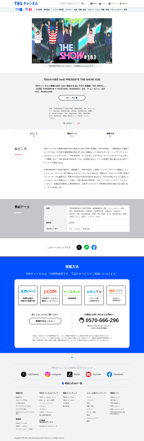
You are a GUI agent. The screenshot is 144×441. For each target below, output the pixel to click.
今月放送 (39, 9)
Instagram (56, 374)
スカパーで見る (21, 400)
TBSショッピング (116, 409)
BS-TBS (113, 400)
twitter (79, 247)
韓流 (125, 9)
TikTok (77, 374)
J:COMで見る (20, 403)
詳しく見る (71, 98)
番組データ (72, 134)
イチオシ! (42, 406)
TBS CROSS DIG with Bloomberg (117, 413)
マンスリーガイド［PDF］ (25, 429)
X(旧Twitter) (33, 374)
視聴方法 (124, 3)
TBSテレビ (114, 397)
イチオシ (104, 3)
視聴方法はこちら (44, 321)
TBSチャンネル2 (28, 9)
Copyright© (17, 438)
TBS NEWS (114, 403)
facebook (94, 247)
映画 (107, 9)
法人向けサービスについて (48, 426)
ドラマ (89, 397)
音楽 (75, 9)
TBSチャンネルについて (47, 397)
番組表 (95, 3)
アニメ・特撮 (99, 9)
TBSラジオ (114, 406)
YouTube (97, 374)
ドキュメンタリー (116, 9)
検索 (83, 3)
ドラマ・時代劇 (58, 9)
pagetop (72, 357)
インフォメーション (46, 403)
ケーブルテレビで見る (23, 406)
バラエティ (69, 9)
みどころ (34, 134)
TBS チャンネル (26, 3)
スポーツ (91, 9)
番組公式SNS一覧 (73, 383)
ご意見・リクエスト (46, 412)
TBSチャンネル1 (18, 9)
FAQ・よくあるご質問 (46, 400)
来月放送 (47, 9)
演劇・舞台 (82, 9)
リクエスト (85, 66)
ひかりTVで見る (21, 409)
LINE (86, 247)
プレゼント (114, 3)
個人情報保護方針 (45, 415)
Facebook (118, 374)
